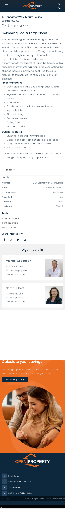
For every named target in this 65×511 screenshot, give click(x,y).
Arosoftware (61, 499)
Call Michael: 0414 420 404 (20, 493)
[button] (32, 223)
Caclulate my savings (15, 379)
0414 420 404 (16, 266)
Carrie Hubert (15, 288)
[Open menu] (6, 5)
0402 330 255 (16, 293)
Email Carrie (13, 476)
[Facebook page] (2, 498)
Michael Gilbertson (18, 261)
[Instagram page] (8, 498)
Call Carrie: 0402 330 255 (19, 482)
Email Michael (14, 487)
